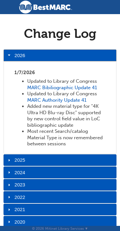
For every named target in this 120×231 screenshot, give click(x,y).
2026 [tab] (15, 55)
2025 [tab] (15, 160)
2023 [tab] (15, 184)
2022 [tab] (15, 197)
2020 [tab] (15, 222)
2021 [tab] (15, 209)
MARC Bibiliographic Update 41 (62, 87)
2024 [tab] (15, 172)
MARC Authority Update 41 (56, 100)
